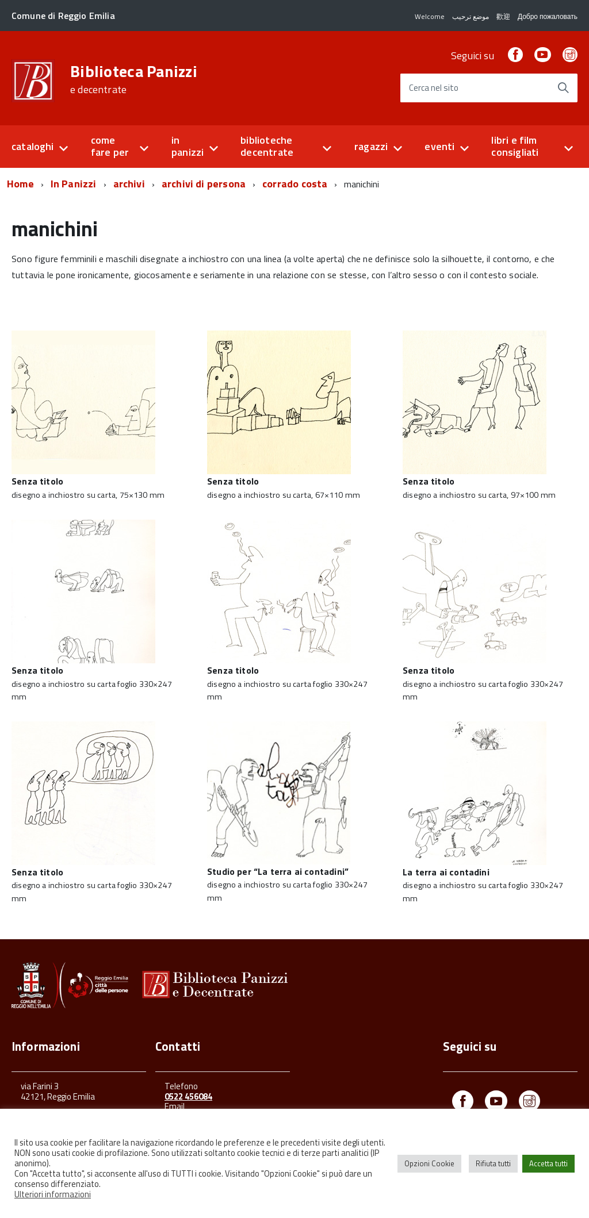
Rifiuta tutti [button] (493, 1163)
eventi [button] (439, 146)
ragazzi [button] (371, 146)
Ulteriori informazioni (52, 1194)
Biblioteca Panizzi (133, 79)
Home (20, 183)
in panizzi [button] (187, 146)
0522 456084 (188, 1096)
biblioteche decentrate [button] (266, 146)
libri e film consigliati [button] (514, 146)
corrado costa (294, 183)
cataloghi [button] (33, 146)
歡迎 (503, 16)
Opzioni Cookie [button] (429, 1163)
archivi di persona (204, 183)
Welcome (430, 16)
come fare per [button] (110, 146)
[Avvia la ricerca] (563, 88)
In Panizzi (74, 183)
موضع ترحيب (470, 16)
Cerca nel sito (433, 88)
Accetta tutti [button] (548, 1163)
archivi (129, 183)
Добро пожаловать (547, 16)
